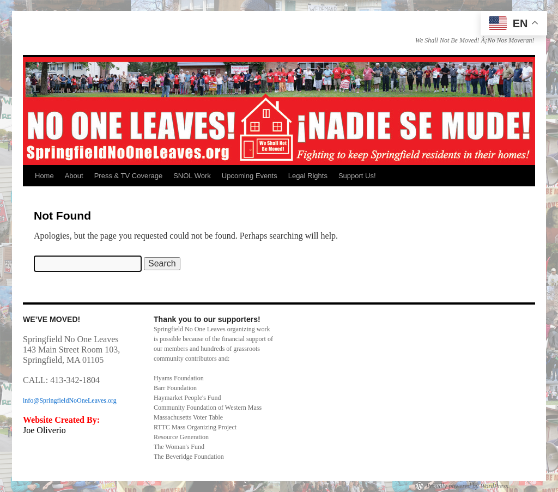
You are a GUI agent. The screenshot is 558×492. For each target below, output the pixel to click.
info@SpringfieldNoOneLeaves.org (70, 400)
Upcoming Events (249, 176)
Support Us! (357, 176)
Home (44, 176)
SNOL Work (192, 176)
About (74, 176)
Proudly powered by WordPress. (468, 486)
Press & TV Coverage (128, 176)
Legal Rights (307, 176)
